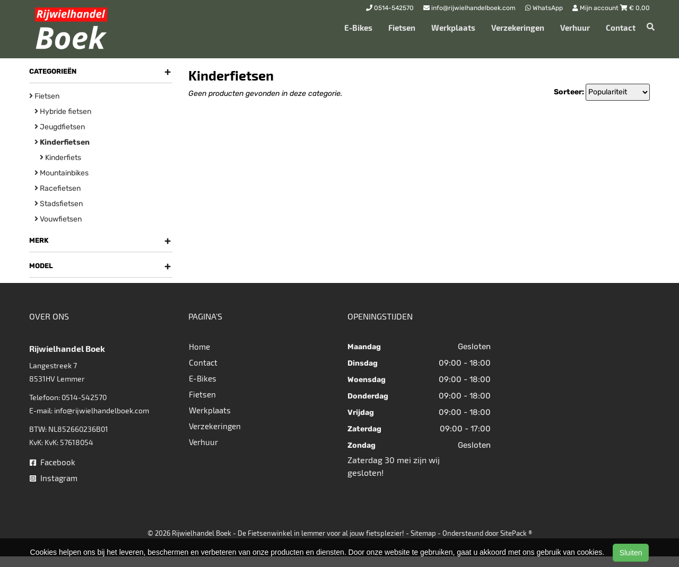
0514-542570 (84, 397)
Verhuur (575, 27)
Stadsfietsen (58, 203)
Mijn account (596, 8)
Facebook (52, 462)
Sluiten (631, 552)
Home (199, 346)
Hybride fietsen (62, 111)
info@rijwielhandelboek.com (101, 410)
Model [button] (100, 266)
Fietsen (401, 27)
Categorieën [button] (100, 71)
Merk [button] (100, 240)
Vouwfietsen (58, 219)
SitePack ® (516, 533)
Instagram (53, 478)
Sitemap (423, 533)
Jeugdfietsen (59, 126)
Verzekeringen (517, 27)
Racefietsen (57, 188)
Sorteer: (569, 91)
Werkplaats (453, 27)
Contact (621, 27)
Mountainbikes (61, 173)
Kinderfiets (60, 157)
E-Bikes (358, 27)
